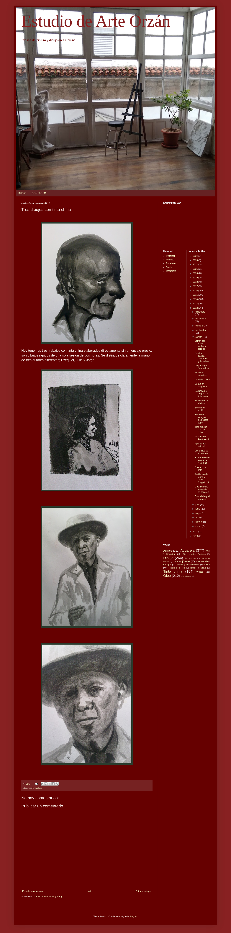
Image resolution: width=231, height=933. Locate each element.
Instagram (171, 271)
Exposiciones (190, 558)
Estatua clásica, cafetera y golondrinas (202, 357)
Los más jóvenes (181, 561)
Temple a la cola (176, 568)
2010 (195, 536)
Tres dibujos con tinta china (201, 430)
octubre (199, 325)
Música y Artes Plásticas (188, 565)
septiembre (200, 330)
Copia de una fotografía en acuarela (202, 489)
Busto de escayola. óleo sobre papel (201, 418)
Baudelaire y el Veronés (202, 497)
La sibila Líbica (202, 379)
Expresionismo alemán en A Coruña (202, 460)
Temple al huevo (198, 568)
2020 (195, 273)
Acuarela (188, 550)
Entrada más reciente (32, 891)
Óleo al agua (186, 576)
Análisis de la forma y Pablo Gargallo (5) (202, 478)
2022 (195, 264)
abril (197, 517)
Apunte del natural (200, 445)
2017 (195, 286)
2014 (195, 299)
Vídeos (199, 572)
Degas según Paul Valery (202, 366)
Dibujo (168, 558)
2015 (195, 295)
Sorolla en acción (200, 409)
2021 (195, 269)
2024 (195, 256)
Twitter (169, 267)
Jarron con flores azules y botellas (200, 345)
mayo (198, 513)
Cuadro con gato (200, 468)
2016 (195, 290)
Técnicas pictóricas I (201, 374)
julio (197, 504)
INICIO (22, 193)
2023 (195, 260)
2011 (195, 531)
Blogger (133, 916)
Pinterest (170, 256)
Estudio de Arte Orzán (95, 21)
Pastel (207, 564)
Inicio (89, 891)
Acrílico (167, 550)
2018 (195, 282)
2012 (195, 308)
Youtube (170, 259)
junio (198, 508)
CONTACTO (39, 193)
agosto (199, 337)
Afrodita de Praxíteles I (202, 438)
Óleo (167, 576)
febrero (199, 521)
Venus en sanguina (201, 385)
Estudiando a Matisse (201, 402)
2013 (195, 303)
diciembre (200, 312)
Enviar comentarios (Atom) (48, 896)
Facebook (171, 263)
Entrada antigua (143, 891)
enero (198, 526)
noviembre (200, 318)
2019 (195, 277)
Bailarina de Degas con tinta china (201, 394)
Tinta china (37, 788)
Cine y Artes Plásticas (194, 554)
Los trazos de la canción (201, 452)
